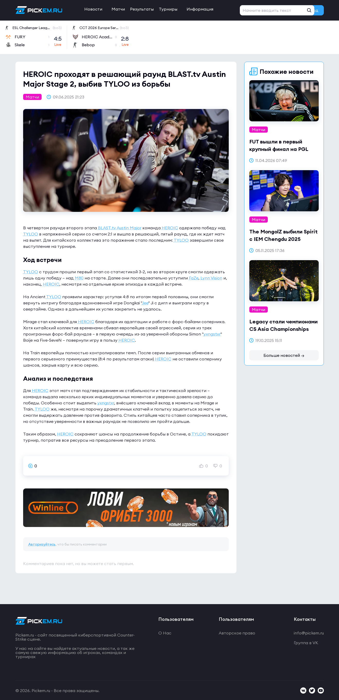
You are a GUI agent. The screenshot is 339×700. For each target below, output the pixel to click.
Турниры (168, 9)
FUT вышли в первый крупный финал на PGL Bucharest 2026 (278, 149)
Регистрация (273, 10)
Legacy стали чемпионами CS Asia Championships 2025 (283, 329)
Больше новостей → (283, 355)
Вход (313, 10)
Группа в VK (306, 642)
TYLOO (30, 234)
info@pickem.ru (309, 632)
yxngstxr (212, 334)
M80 (79, 277)
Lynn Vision (211, 277)
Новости (93, 9)
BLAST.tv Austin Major (119, 227)
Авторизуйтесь (42, 544)
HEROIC (170, 227)
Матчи (118, 9)
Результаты (142, 9)
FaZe (193, 277)
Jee (145, 302)
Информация (200, 9)
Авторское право (237, 632)
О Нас (164, 632)
